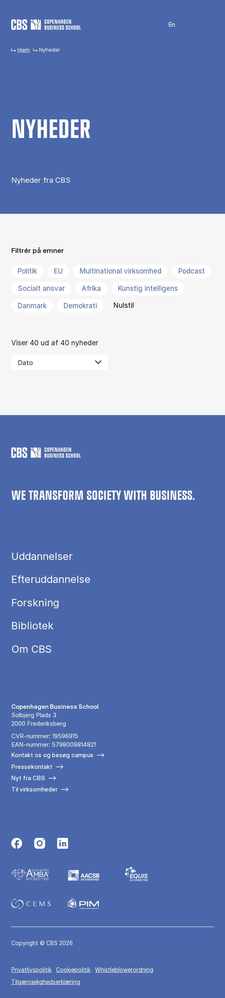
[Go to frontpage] (46, 24)
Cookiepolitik (73, 969)
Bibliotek (32, 625)
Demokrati (80, 306)
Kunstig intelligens (148, 288)
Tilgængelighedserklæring (45, 981)
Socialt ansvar (41, 288)
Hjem (23, 49)
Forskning (35, 602)
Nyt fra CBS (28, 778)
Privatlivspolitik (31, 969)
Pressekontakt (31, 766)
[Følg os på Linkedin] (62, 844)
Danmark (32, 306)
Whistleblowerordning (124, 969)
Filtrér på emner (37, 250)
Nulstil (124, 305)
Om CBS (31, 649)
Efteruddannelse (51, 579)
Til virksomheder (34, 789)
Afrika (91, 288)
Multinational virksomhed (120, 271)
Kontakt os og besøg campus (52, 755)
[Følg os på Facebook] (16, 844)
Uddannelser (42, 556)
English (167, 25)
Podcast (191, 271)
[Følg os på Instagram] (39, 844)
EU (58, 271)
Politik (27, 271)
